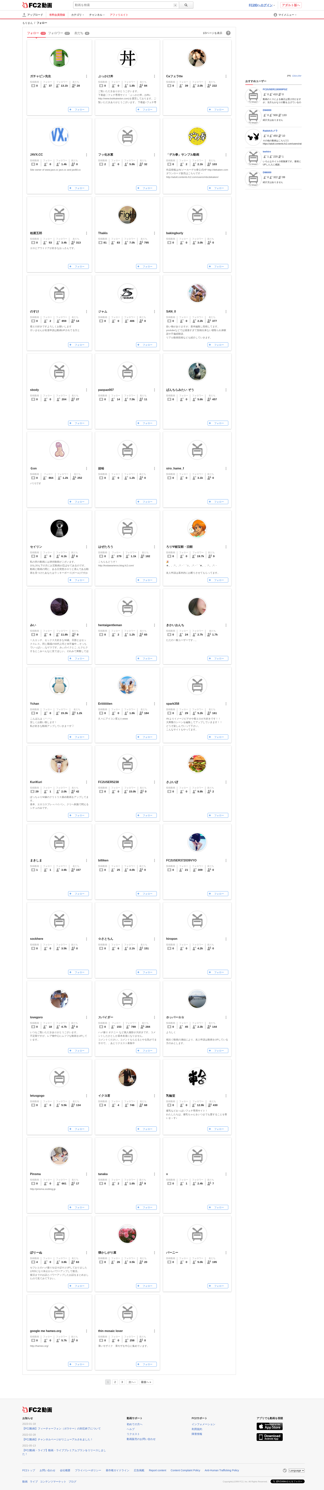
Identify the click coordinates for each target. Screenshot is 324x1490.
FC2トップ (28, 1470)
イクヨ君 (104, 1095)
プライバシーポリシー (88, 1470)
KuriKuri (36, 782)
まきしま (36, 860)
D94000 (267, 110)
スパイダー (105, 1017)
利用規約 (197, 1429)
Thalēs (103, 233)
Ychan (34, 703)
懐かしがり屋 (107, 1252)
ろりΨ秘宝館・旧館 (179, 546)
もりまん (27, 22)
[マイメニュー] (285, 15)
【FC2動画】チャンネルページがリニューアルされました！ (57, 1439)
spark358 (172, 703)
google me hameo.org (45, 1331)
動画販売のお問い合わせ (141, 1439)
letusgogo (37, 1095)
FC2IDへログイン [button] (262, 5)
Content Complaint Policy (185, 1470)
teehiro (267, 151)
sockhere (36, 938)
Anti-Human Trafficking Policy (222, 1470)
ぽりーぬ (36, 1252)
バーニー (172, 1252)
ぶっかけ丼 (105, 76)
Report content (157, 1470)
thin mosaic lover (110, 1331)
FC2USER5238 (108, 782)
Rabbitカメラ (270, 130)
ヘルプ (131, 1429)
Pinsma (35, 1174)
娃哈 (101, 468)
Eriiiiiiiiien (105, 703)
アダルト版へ (291, 5)
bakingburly (174, 233)
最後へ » (146, 1382)
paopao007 (106, 389)
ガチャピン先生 (40, 76)
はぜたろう (105, 546)
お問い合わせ (47, 1470)
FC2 (31, 5)
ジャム (102, 311)
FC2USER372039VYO (181, 860)
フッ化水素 (105, 154)
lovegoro (36, 1017)
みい (33, 625)
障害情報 (197, 1433)
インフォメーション (203, 1424)
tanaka (103, 1174)
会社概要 (65, 1470)
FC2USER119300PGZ (275, 89)
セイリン (36, 546)
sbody (34, 389)
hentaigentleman (110, 625)
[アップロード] (32, 15)
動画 (25, 1481)
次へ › (132, 1382)
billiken (103, 860)
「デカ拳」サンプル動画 (182, 154)
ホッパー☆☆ (175, 1017)
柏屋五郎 (36, 233)
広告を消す (297, 76)
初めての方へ (134, 1424)
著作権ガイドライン (117, 1470)
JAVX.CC (36, 154)
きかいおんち (175, 625)
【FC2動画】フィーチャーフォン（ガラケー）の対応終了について (61, 1428)
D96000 (267, 172)
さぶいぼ (172, 782)
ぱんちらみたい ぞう (180, 389)
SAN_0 (171, 311)
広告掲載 (139, 1470)
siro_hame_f (175, 468)
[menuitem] (79, 15)
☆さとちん (105, 938)
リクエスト (133, 1433)
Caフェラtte (174, 76)
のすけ (34, 311)
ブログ (72, 1481)
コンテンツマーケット (53, 1481)
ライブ (34, 1481)
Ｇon (33, 468)
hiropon (171, 938)
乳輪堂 (170, 1095)
